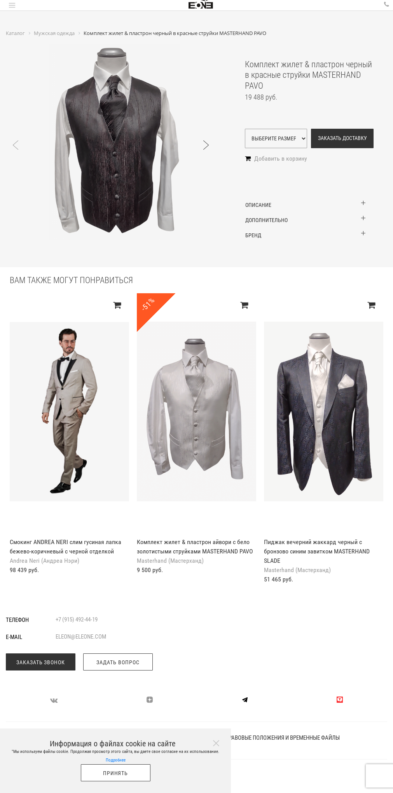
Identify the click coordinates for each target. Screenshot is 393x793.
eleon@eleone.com (81, 636)
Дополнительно (266, 220)
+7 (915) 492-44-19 (77, 619)
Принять (115, 773)
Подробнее (116, 760)
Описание (258, 205)
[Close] (216, 743)
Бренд (253, 235)
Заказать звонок (40, 662)
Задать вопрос (118, 662)
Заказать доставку (342, 138)
